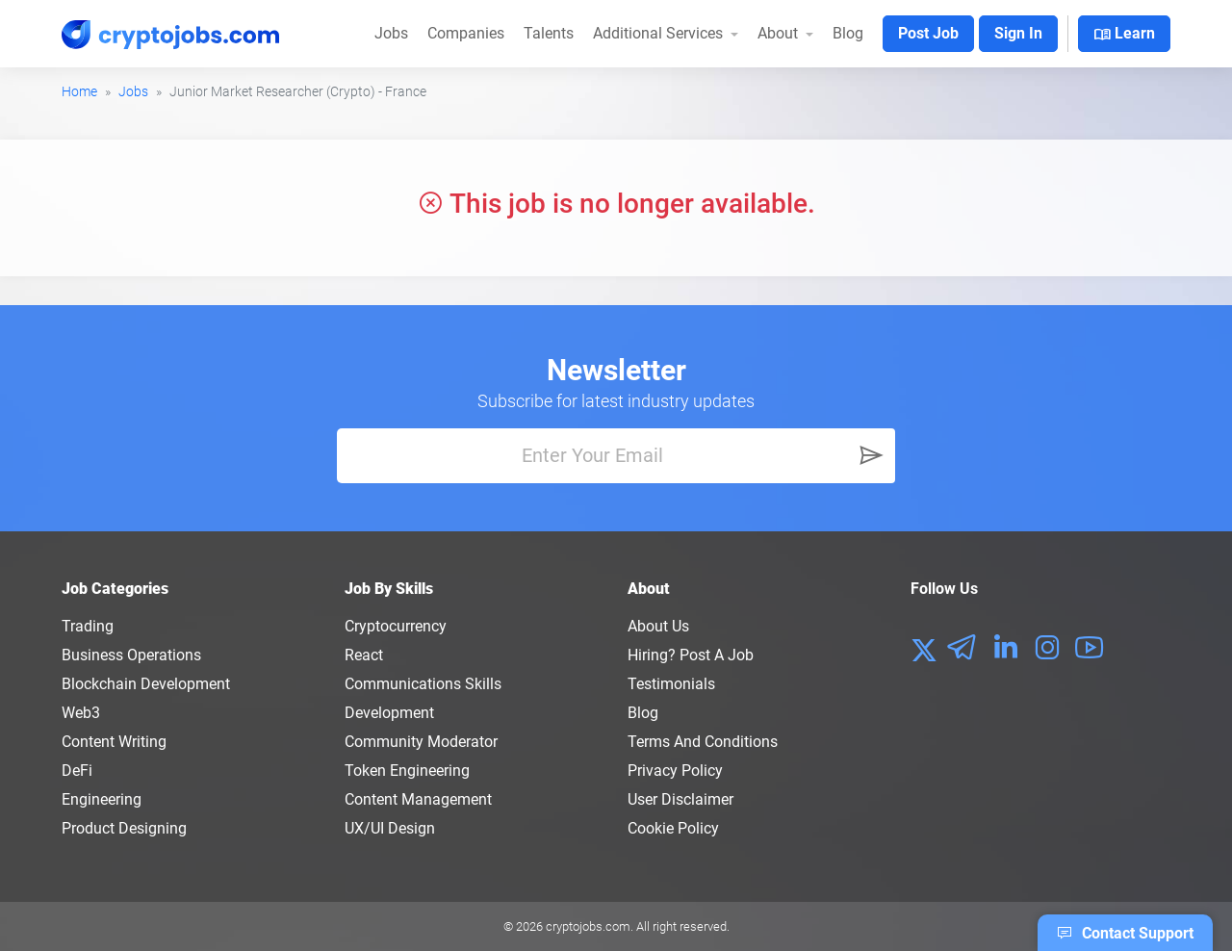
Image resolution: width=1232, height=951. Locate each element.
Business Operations (131, 655)
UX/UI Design (390, 828)
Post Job (928, 33)
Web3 (81, 713)
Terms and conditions (703, 742)
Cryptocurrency (396, 626)
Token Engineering (407, 770)
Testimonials (671, 684)
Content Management (418, 799)
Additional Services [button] (660, 33)
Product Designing (124, 828)
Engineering (101, 799)
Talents (549, 33)
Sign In (1018, 33)
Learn (1124, 34)
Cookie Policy (673, 828)
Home (79, 91)
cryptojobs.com (588, 926)
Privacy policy (675, 770)
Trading (88, 626)
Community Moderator (421, 742)
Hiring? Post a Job (691, 655)
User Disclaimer (680, 799)
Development (389, 713)
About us (658, 626)
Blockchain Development (146, 684)
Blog (848, 33)
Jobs (391, 33)
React (364, 655)
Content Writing (114, 742)
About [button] (779, 33)
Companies (465, 33)
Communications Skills (423, 684)
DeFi (77, 770)
